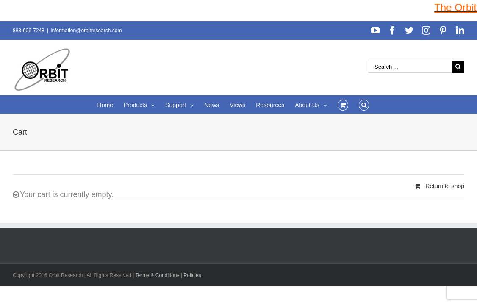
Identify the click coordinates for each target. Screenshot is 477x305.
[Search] (379, 104)
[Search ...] (410, 67)
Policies (192, 275)
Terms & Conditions (157, 275)
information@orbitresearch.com (86, 30)
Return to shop (444, 186)
